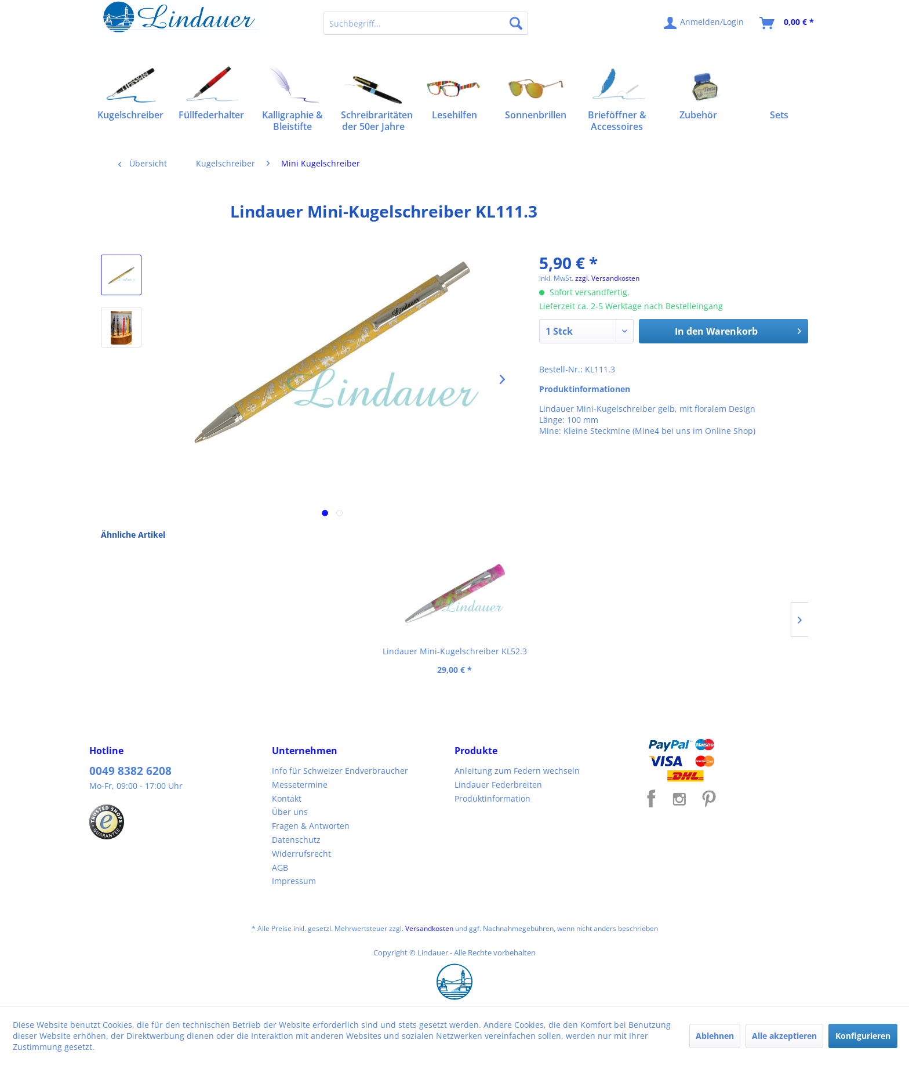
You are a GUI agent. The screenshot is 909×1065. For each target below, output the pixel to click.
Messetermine (300, 784)
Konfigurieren (862, 1035)
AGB (280, 867)
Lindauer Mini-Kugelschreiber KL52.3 (176, 651)
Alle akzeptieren (784, 1035)
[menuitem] (425, 23)
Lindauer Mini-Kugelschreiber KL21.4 (315, 651)
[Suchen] (516, 23)
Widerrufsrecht (301, 853)
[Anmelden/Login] (704, 23)
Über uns (290, 811)
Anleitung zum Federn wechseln (517, 770)
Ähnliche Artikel (133, 534)
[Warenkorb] (787, 23)
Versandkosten (429, 928)
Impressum (294, 880)
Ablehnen (715, 1035)
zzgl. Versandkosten (607, 278)
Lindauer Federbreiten (498, 784)
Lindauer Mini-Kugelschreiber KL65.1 (455, 651)
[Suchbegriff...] (425, 23)
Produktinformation (492, 798)
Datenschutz (296, 839)
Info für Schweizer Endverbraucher (340, 770)
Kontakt (286, 798)
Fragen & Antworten (311, 825)
